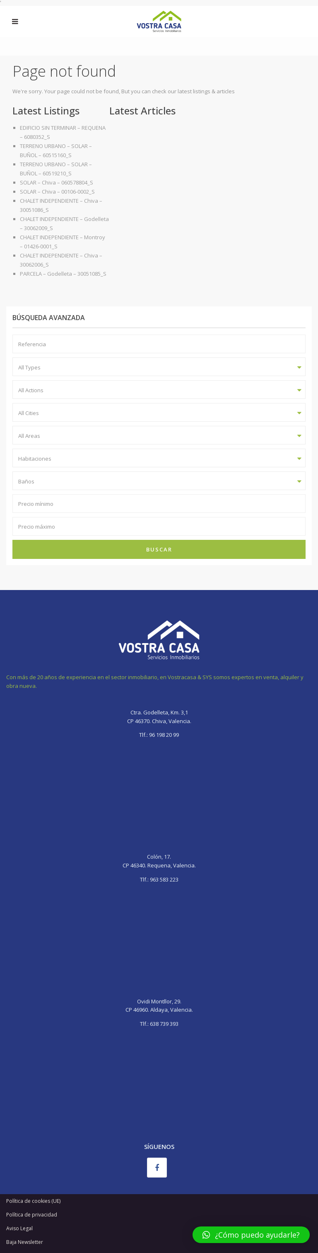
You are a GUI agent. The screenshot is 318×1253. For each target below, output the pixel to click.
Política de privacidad (31, 1214)
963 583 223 (164, 879)
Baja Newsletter (24, 1242)
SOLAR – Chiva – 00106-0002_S (57, 191)
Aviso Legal (19, 1228)
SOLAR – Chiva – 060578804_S (56, 182)
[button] (251, 1234)
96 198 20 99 (163, 734)
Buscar (159, 549)
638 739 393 (164, 1023)
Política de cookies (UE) (33, 1200)
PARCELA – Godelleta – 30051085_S (63, 273)
